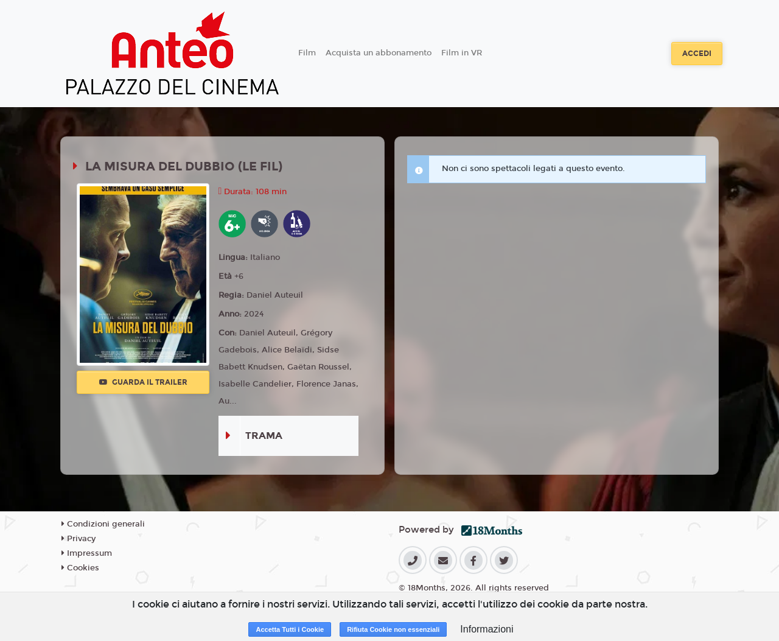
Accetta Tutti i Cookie (290, 629)
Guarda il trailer (143, 382)
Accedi (696, 53)
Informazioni (486, 629)
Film (307, 53)
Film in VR (461, 53)
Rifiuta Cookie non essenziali (393, 629)
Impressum (86, 553)
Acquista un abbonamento (378, 53)
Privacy (78, 539)
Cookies (80, 568)
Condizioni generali (103, 524)
